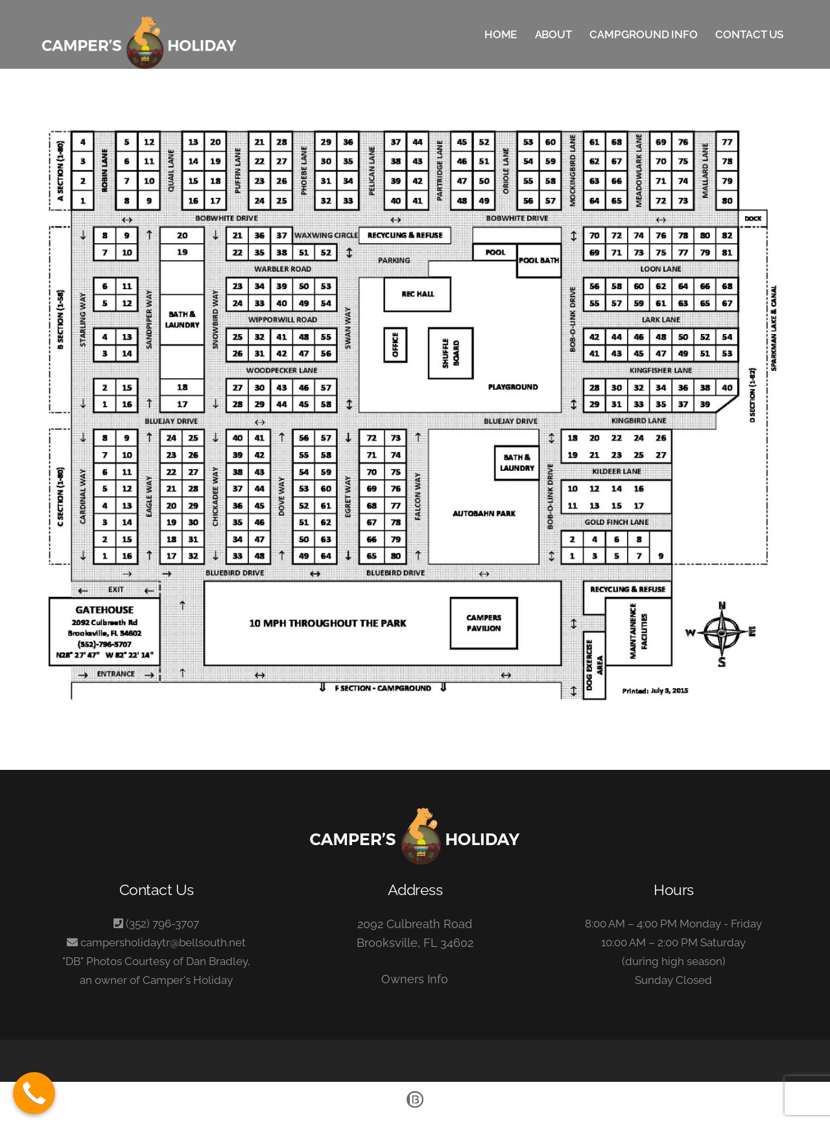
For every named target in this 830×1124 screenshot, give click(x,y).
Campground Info (643, 34)
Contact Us (749, 34)
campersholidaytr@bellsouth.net (163, 942)
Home (500, 34)
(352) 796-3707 (162, 923)
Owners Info (414, 979)
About (554, 34)
